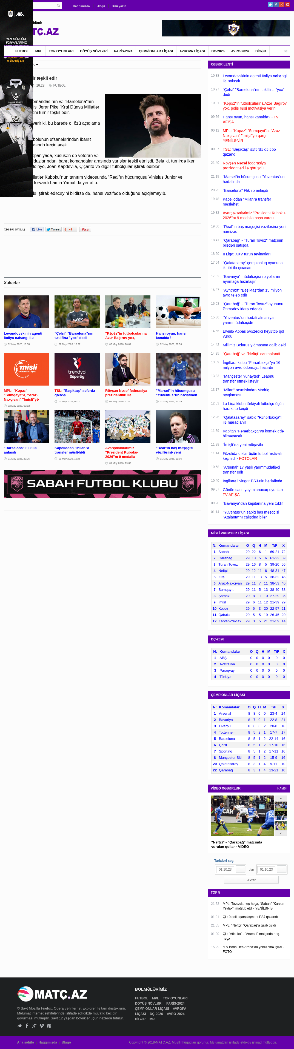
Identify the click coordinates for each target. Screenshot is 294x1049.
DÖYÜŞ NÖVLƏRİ (93, 51)
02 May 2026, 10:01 (120, 344)
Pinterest (287, 4)
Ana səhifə (25, 1042)
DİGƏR (260, 51)
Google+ (281, 4)
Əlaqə (101, 6)
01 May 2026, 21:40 (120, 401)
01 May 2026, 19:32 (120, 463)
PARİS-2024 (123, 51)
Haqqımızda (81, 6)
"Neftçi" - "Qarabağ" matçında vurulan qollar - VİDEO (236, 844)
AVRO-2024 (240, 51)
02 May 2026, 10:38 (19, 344)
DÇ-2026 (218, 51)
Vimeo (41, 1026)
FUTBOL (22, 51)
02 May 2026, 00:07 (70, 401)
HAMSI (282, 788)
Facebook (276, 4)
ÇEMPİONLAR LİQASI (156, 51)
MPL (38, 51)
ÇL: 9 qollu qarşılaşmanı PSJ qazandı (250, 917)
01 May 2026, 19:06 (171, 458)
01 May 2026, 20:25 (19, 458)
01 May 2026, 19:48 (70, 458)
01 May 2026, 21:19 (171, 401)
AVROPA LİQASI (192, 51)
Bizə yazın (119, 6)
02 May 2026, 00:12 (19, 405)
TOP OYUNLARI (61, 51)
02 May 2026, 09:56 (171, 344)
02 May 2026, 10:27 (70, 344)
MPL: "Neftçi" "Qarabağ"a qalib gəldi (249, 925)
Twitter (270, 4)
